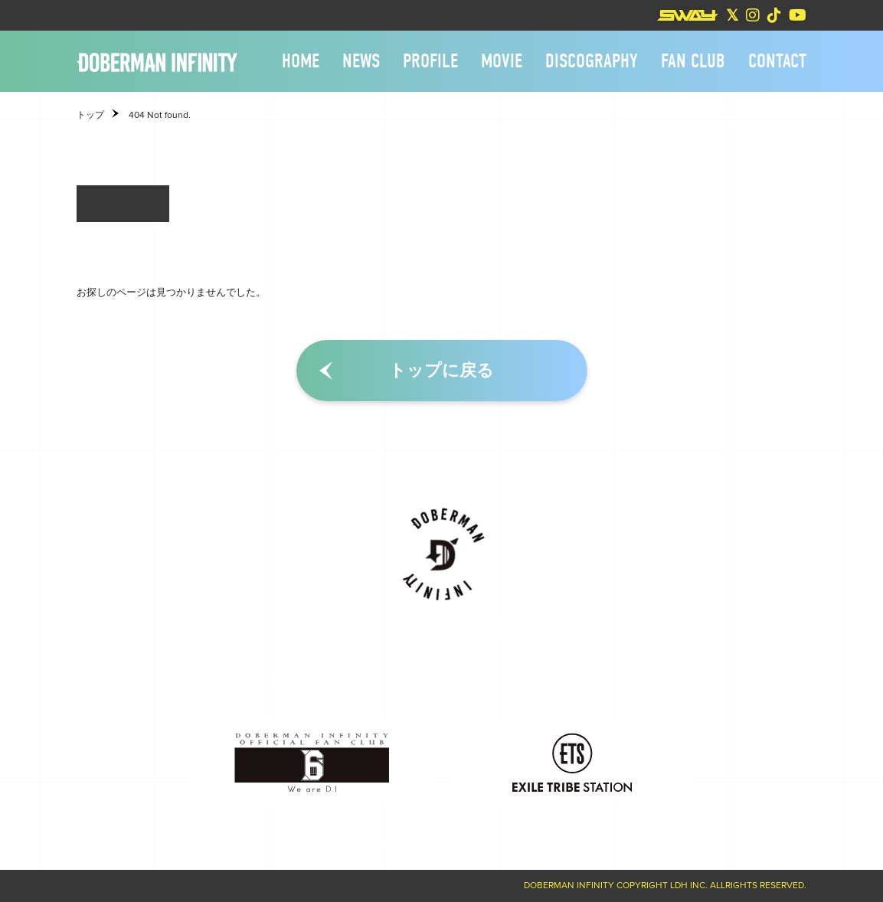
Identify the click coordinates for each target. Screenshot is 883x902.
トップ (90, 115)
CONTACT (777, 61)
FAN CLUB (693, 61)
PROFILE (430, 61)
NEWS (361, 61)
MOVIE (501, 61)
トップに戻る (441, 370)
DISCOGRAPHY (591, 61)
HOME (300, 61)
